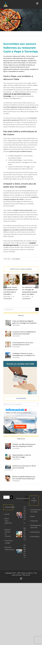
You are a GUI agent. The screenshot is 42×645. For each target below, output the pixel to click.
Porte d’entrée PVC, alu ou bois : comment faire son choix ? (23, 344)
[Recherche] (37, 309)
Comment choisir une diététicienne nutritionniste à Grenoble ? (24, 333)
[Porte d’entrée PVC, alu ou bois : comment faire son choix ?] (8, 343)
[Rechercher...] (19, 309)
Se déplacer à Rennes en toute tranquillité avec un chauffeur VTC (23, 354)
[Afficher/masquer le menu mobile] (37, 3)
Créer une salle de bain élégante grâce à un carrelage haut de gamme (24, 322)
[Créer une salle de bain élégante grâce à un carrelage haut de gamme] (8, 321)
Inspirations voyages (8, 542)
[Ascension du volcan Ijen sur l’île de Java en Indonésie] (8, 466)
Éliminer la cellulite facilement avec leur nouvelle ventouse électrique (23, 478)
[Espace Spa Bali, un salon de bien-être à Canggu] (8, 455)
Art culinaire (16, 259)
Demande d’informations (8, 548)
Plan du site (26, 575)
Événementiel (34, 532)
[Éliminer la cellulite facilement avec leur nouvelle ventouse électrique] (8, 477)
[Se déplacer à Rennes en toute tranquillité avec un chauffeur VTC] (8, 353)
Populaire (21, 439)
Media (32, 516)
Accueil (7, 514)
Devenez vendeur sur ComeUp (8, 533)
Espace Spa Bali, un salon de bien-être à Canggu (21, 456)
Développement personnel (34, 526)
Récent (21, 315)
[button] (5, 286)
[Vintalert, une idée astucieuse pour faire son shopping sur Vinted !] (8, 444)
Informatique (34, 536)
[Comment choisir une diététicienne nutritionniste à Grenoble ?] (8, 332)
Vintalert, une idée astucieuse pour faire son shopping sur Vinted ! (24, 445)
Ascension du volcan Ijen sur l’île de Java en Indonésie (24, 467)
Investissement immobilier (34, 511)
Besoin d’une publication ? (8, 522)
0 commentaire (8, 298)
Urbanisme (34, 521)
